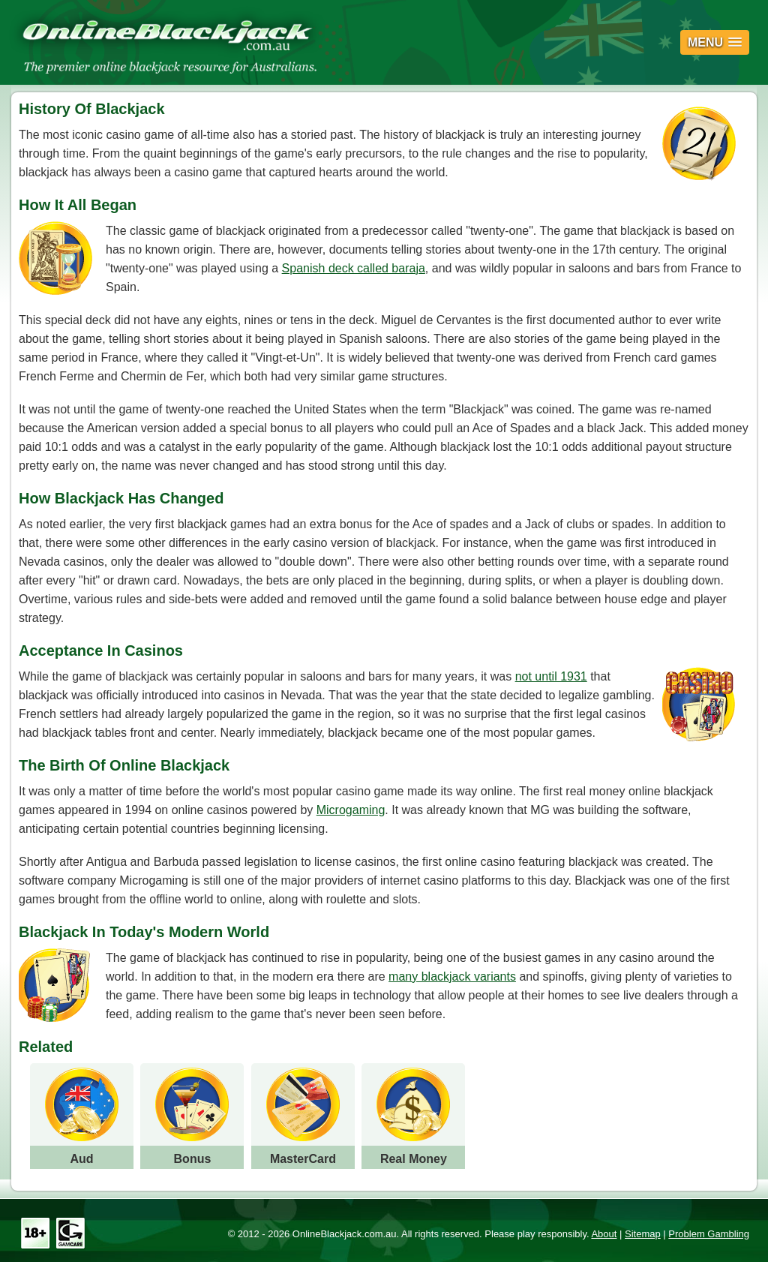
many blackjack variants (452, 976)
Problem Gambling (708, 1233)
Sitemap (643, 1233)
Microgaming (351, 810)
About (603, 1233)
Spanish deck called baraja (353, 268)
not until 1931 (551, 676)
